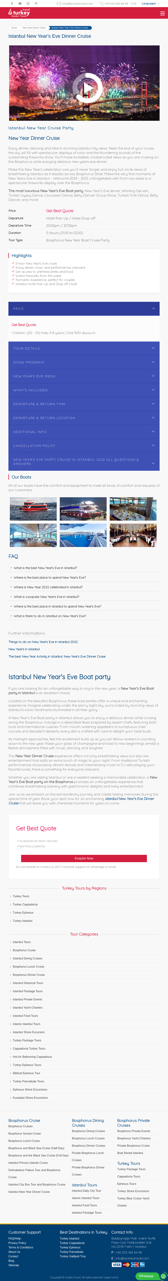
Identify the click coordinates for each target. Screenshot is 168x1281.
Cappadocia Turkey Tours (29, 1048)
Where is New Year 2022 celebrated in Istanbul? (48, 587)
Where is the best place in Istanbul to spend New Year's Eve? (57, 606)
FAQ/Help (14, 1238)
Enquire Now (84, 858)
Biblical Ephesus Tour (26, 1073)
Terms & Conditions (20, 1247)
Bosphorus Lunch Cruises (88, 1138)
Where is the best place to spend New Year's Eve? (50, 577)
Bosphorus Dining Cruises (88, 1131)
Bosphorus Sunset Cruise (24, 1133)
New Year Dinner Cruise (34, 28)
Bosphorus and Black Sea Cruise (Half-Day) (36, 1148)
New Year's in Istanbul (24, 649)
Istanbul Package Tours (28, 991)
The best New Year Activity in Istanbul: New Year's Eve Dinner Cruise (57, 656)
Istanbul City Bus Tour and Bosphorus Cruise (36, 1184)
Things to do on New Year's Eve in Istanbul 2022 (43, 642)
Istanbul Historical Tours (28, 983)
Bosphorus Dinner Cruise (29, 974)
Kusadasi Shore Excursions (30, 1097)
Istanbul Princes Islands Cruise (28, 1162)
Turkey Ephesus (23, 912)
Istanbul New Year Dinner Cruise (29, 1191)
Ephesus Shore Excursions (30, 1089)
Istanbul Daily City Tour (86, 1190)
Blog (11, 1260)
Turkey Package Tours (27, 1040)
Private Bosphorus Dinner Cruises (88, 1171)
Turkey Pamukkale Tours (28, 1081)
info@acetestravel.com (77, 3)
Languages (149, 3)
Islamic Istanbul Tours (26, 1024)
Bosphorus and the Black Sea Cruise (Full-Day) (38, 1155)
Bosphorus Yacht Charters (133, 1138)
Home (14, 28)
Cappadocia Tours (128, 1176)
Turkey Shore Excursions (133, 1191)
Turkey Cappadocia (25, 904)
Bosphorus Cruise (24, 950)
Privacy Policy (17, 1242)
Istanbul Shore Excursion (29, 1032)
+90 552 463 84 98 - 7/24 (120, 3)
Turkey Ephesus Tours (27, 1064)
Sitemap (13, 1265)
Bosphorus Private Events (133, 1131)
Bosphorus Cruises (20, 1126)
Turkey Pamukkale (71, 1251)
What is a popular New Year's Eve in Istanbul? (46, 597)
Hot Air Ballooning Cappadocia (32, 1056)
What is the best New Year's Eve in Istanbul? (45, 568)
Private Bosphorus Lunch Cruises (88, 1156)
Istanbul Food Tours (25, 1015)
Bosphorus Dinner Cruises (88, 1145)
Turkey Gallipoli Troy (73, 1256)
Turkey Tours (21, 896)
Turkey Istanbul (22, 920)
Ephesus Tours (126, 1183)
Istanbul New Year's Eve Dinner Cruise (69, 28)
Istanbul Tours (22, 942)
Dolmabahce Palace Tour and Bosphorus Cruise (34, 1174)
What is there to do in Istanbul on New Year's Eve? (50, 616)
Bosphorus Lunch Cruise (28, 966)
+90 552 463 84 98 (129, 1252)
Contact (13, 1256)
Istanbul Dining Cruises (27, 958)
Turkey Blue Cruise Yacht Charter (133, 1202)
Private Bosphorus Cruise (133, 1145)
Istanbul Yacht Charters (28, 1007)
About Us (14, 1251)
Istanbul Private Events (27, 999)
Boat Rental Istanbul (130, 1153)
